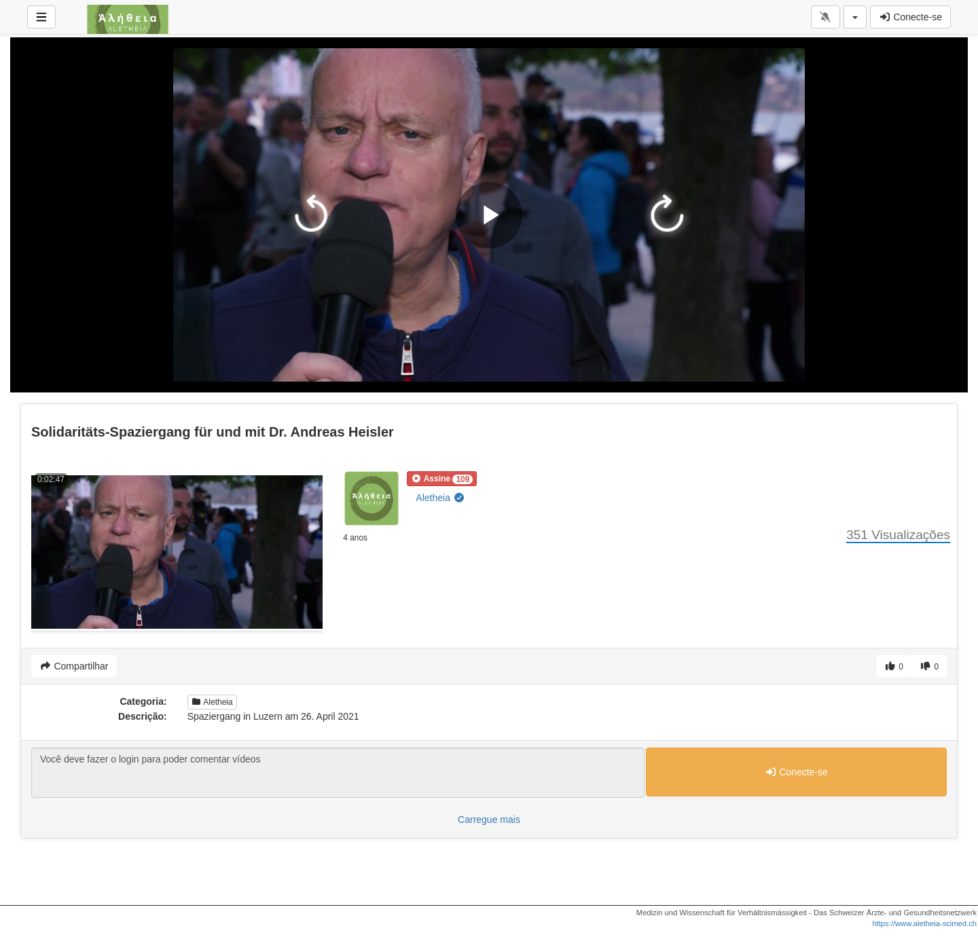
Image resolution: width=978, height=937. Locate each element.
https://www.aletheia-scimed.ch (924, 923)
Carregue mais (489, 819)
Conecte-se (910, 17)
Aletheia (440, 497)
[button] (442, 478)
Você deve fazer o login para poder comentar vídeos (338, 773)
